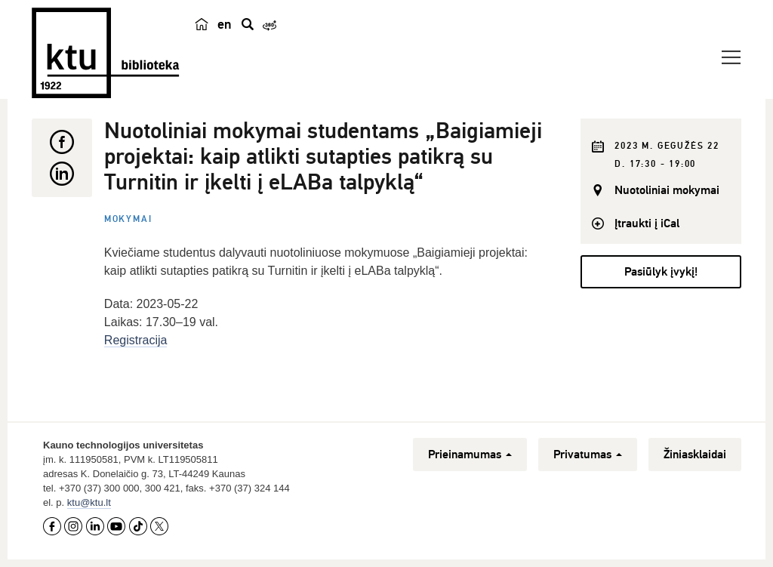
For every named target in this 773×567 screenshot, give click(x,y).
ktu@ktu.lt (89, 502)
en (224, 24)
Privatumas (587, 454)
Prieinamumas (470, 454)
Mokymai (128, 219)
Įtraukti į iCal (646, 223)
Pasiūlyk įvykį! (661, 271)
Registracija (136, 340)
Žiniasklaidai (695, 454)
